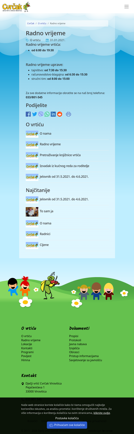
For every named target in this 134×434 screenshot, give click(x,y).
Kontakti (26, 348)
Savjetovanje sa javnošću (85, 360)
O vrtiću (42, 23)
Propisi (73, 336)
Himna (25, 360)
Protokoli (75, 340)
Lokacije (26, 344)
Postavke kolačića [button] (67, 418)
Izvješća (74, 348)
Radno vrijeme (31, 340)
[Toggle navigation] (126, 6)
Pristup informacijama (84, 356)
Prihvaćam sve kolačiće (67, 425)
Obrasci (74, 352)
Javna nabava (78, 344)
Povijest (26, 356)
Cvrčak (30, 23)
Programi (27, 352)
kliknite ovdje (102, 413)
